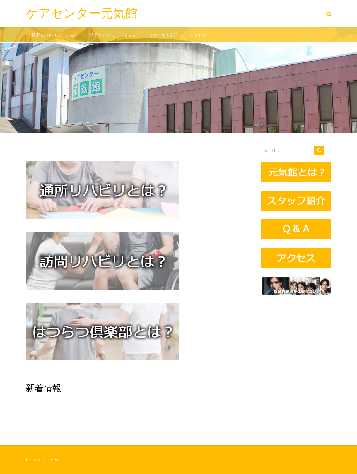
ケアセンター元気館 (82, 13)
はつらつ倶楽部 (163, 35)
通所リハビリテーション (55, 35)
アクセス (198, 35)
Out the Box (50, 459)
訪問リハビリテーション (113, 35)
